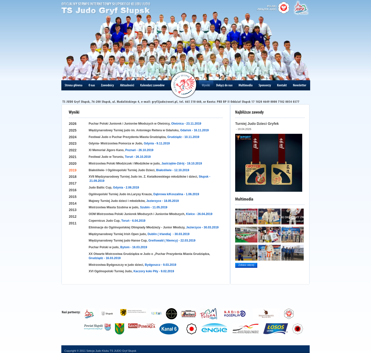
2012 (72, 216)
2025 (72, 130)
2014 (72, 203)
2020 (72, 163)
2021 (72, 157)
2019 (72, 170)
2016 (72, 190)
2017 (72, 183)
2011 (72, 223)
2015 (72, 197)
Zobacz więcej (246, 265)
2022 (72, 150)
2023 (72, 143)
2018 (72, 177)
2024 (72, 137)
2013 (72, 210)
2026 (72, 124)
